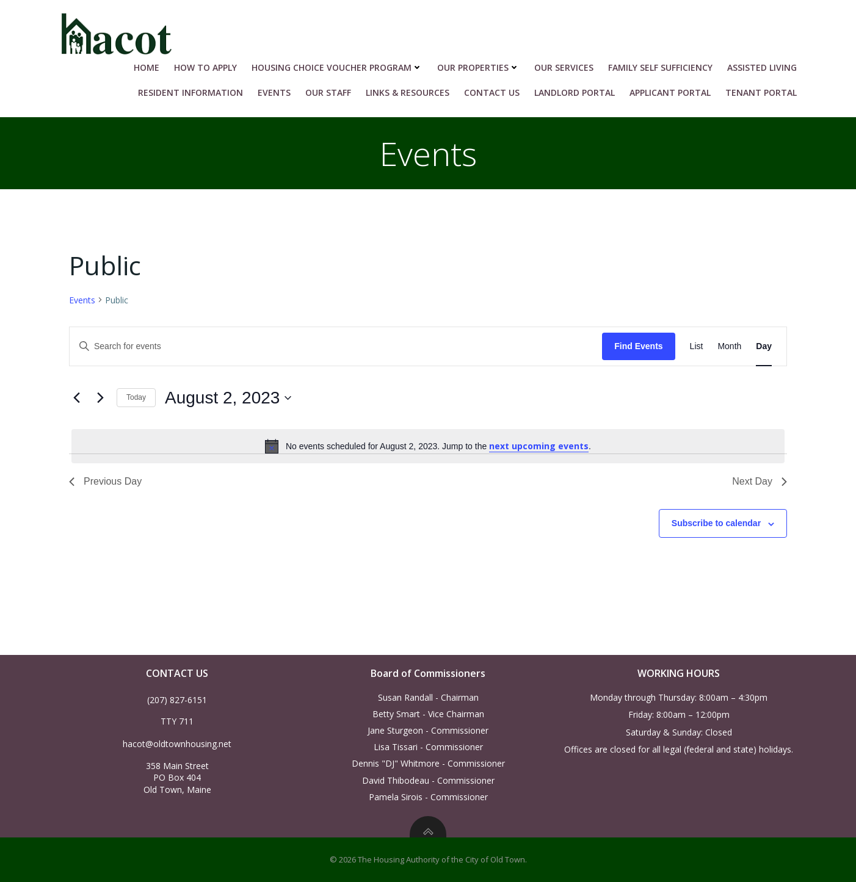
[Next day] (100, 398)
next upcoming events (539, 446)
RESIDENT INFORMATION (190, 92)
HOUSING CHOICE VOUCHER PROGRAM (337, 67)
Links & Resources (407, 92)
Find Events (638, 346)
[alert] (428, 446)
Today (136, 397)
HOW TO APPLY (205, 67)
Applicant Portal (670, 92)
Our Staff (328, 92)
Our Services (563, 67)
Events (274, 92)
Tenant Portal (761, 92)
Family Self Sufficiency (660, 67)
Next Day (759, 481)
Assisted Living (762, 67)
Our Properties (478, 67)
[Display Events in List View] (696, 346)
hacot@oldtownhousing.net (177, 744)
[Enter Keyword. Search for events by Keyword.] (336, 346)
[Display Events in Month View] (729, 346)
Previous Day (105, 481)
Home (146, 67)
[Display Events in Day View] (764, 346)
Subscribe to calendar (716, 523)
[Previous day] (76, 398)
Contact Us (492, 92)
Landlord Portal (574, 92)
